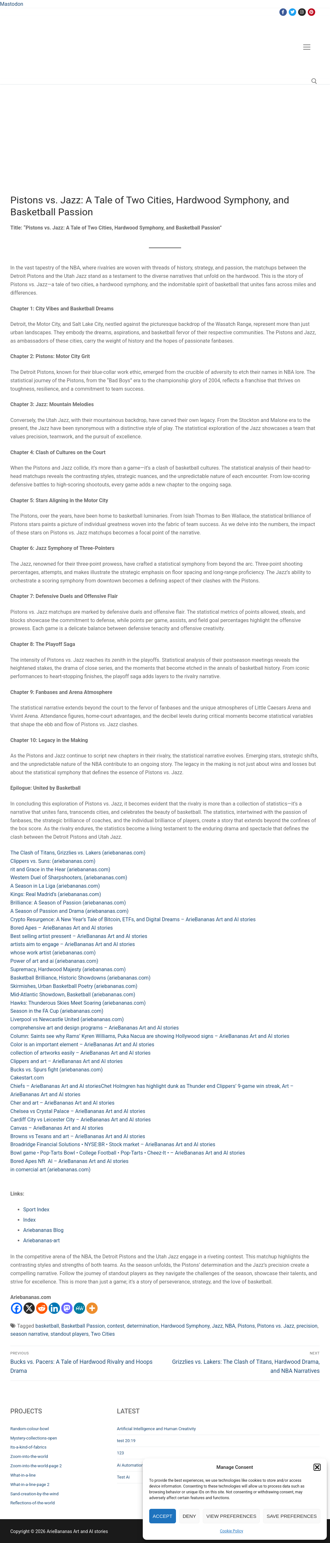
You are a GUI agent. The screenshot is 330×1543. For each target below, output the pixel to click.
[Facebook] (283, 12)
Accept (162, 1516)
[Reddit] (41, 1308)
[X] (29, 1308)
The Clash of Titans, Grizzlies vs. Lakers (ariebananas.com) (77, 853)
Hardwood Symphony (185, 1326)
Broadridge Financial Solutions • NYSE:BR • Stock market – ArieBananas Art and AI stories (112, 1144)
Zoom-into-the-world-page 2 (36, 1465)
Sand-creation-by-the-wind (34, 1493)
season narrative (29, 1334)
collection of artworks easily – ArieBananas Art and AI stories (80, 1053)
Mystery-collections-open (33, 1438)
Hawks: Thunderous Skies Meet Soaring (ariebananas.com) (78, 1003)
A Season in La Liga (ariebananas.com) (55, 886)
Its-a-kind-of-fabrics (28, 1447)
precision (306, 1326)
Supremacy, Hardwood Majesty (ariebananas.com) (68, 969)
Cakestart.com (27, 1078)
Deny (189, 1516)
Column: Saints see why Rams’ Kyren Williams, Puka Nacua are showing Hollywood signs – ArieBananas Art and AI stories (149, 1036)
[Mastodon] (67, 1308)
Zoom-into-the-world (29, 1456)
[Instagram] (302, 12)
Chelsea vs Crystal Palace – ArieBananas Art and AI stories (77, 1111)
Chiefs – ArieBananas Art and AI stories (55, 1086)
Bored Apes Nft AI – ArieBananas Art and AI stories (69, 1161)
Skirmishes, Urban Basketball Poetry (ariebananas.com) (73, 986)
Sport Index (36, 1209)
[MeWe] (79, 1308)
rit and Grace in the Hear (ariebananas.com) (60, 869)
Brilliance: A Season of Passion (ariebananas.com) (68, 903)
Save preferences (292, 1516)
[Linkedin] (54, 1308)
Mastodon (11, 4)
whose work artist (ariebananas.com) (53, 953)
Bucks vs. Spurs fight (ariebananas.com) (56, 1070)
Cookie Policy (231, 1531)
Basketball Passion (83, 1326)
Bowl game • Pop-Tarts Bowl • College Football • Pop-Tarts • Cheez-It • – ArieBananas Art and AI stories (127, 1153)
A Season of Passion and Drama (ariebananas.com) (69, 911)
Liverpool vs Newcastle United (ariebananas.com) (67, 1019)
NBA (230, 1326)
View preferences (231, 1516)
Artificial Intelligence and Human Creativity (156, 1428)
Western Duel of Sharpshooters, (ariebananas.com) (68, 877)
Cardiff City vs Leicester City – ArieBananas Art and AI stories (80, 1120)
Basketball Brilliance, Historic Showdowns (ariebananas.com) (80, 978)
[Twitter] (292, 12)
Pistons (246, 1326)
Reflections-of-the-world (32, 1502)
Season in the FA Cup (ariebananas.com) (56, 1011)
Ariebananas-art (41, 1240)
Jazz (217, 1326)
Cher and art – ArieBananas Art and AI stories (62, 1103)
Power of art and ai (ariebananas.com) (54, 961)
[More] (92, 1308)
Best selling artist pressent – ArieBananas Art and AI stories (78, 936)
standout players (70, 1334)
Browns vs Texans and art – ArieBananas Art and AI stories (77, 1136)
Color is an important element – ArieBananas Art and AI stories (82, 1044)
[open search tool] (314, 81)
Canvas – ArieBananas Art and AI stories (56, 1128)
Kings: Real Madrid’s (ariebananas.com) (55, 894)
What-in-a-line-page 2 (29, 1484)
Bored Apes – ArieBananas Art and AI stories (61, 928)
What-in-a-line (23, 1475)
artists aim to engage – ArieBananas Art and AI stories (72, 944)
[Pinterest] (311, 12)
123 (120, 1452)
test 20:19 (126, 1440)
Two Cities (103, 1334)
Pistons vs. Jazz (275, 1326)
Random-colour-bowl (29, 1428)
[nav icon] (306, 47)
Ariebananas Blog (43, 1230)
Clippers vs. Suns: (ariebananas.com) (52, 861)
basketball (47, 1326)
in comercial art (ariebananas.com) (50, 1170)
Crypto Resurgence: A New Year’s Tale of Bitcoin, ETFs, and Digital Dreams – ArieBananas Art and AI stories (133, 919)
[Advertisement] (165, 146)
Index (29, 1220)
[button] (317, 1467)
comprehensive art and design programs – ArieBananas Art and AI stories (94, 1028)
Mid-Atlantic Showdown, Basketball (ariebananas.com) (72, 994)
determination (143, 1326)
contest (115, 1326)
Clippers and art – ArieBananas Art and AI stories (66, 1061)
